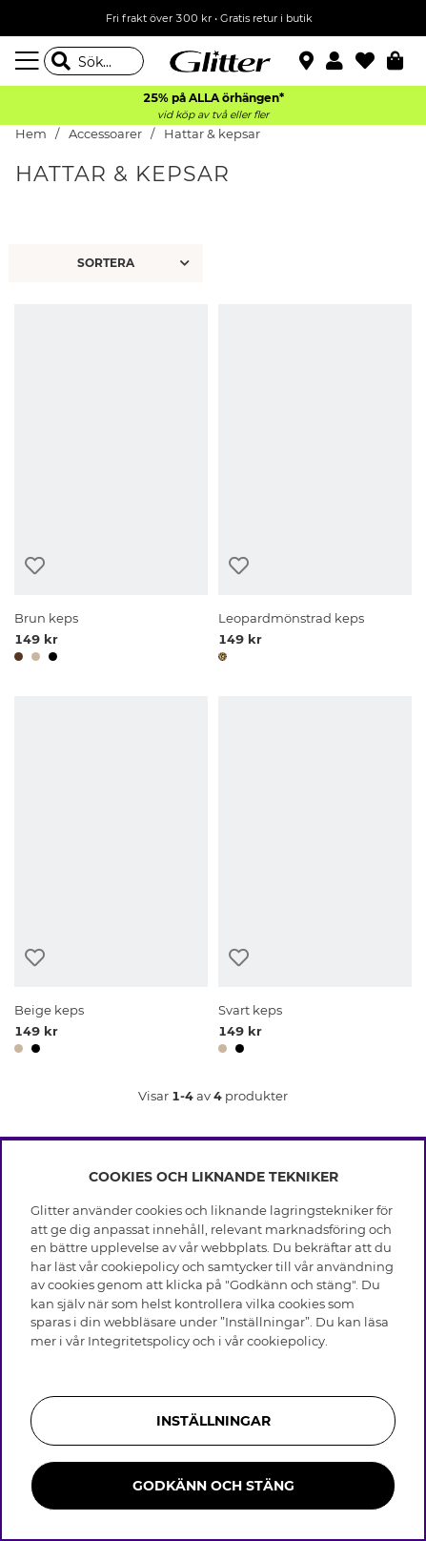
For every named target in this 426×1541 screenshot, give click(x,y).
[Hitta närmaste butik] (308, 63)
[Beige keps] (111, 878)
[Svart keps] (315, 878)
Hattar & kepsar (212, 134)
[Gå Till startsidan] (213, 61)
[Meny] (29, 61)
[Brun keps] (111, 486)
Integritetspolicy (139, 1340)
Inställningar (213, 1420)
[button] (340, 61)
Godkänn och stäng (213, 1485)
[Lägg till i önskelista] (34, 565)
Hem (31, 134)
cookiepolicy (286, 1340)
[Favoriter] (371, 61)
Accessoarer (105, 134)
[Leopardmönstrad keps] (315, 486)
